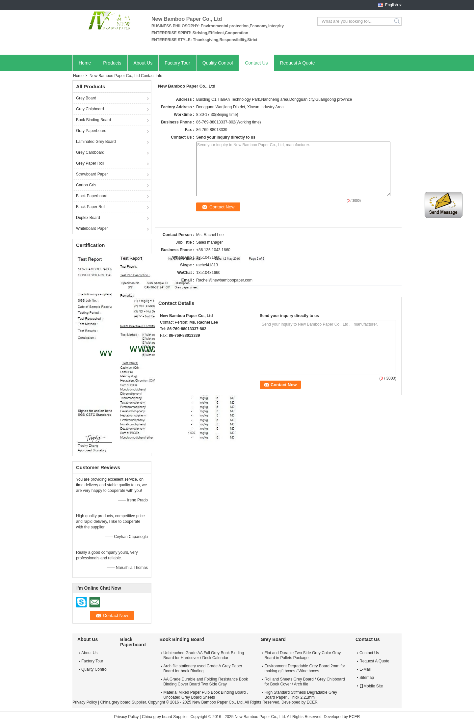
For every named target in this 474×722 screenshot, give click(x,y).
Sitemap (366, 677)
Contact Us (256, 63)
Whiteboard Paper (92, 228)
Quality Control (217, 63)
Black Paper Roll (90, 206)
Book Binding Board (93, 120)
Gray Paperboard (91, 130)
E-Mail (365, 669)
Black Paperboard (91, 196)
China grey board (115, 702)
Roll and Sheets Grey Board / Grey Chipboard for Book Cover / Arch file (304, 681)
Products (112, 63)
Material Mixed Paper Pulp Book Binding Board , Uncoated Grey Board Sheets (205, 695)
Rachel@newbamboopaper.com (224, 280)
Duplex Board (88, 217)
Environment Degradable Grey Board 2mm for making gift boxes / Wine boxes (304, 668)
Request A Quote (297, 63)
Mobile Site (371, 686)
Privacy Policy (84, 702)
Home (85, 63)
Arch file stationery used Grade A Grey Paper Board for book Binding (202, 668)
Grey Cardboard (90, 152)
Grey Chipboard (90, 109)
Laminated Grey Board (96, 141)
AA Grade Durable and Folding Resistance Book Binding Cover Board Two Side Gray (205, 681)
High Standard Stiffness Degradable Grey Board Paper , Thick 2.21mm (300, 695)
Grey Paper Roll (90, 163)
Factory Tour (177, 63)
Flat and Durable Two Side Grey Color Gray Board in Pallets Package (302, 655)
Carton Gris (86, 185)
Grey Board (86, 98)
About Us (143, 63)
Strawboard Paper (92, 174)
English (391, 5)
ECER (312, 702)
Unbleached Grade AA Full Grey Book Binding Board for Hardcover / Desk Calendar (203, 655)
